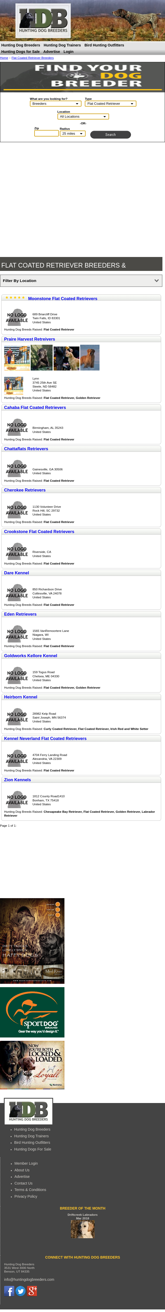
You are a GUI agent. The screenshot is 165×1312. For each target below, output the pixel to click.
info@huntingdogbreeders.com (29, 1279)
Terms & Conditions (30, 1190)
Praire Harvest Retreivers (29, 339)
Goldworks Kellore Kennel (30, 655)
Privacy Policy (25, 1196)
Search (110, 134)
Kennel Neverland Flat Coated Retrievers (45, 738)
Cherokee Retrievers (25, 490)
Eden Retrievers (20, 614)
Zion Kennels (17, 779)
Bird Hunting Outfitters (104, 45)
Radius (65, 129)
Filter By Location (19, 280)
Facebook (9, 1291)
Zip (36, 128)
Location (63, 112)
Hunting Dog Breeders (20, 45)
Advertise (51, 52)
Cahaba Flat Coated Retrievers (35, 407)
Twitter (20, 1291)
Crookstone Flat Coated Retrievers (39, 531)
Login (69, 52)
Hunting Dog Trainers (62, 45)
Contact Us (23, 1183)
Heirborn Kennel (20, 697)
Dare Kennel (16, 572)
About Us (21, 1170)
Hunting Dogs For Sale (32, 1149)
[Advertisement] (32, 862)
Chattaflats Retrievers (26, 448)
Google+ (32, 1291)
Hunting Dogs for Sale (20, 52)
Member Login (26, 1163)
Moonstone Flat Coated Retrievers (62, 298)
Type (88, 99)
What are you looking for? (49, 99)
